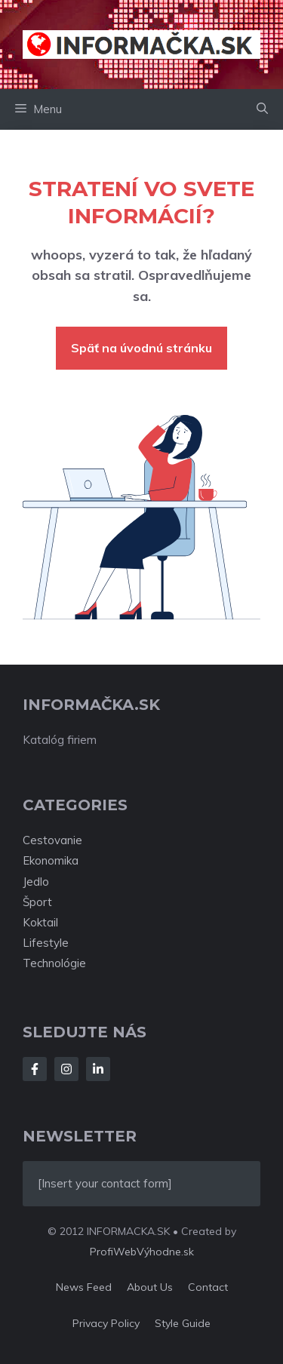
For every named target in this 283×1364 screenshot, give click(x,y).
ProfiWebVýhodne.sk (142, 1251)
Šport (37, 902)
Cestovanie (52, 840)
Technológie (54, 963)
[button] (262, 109)
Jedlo (36, 881)
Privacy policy (106, 1323)
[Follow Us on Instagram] (66, 1069)
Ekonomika (50, 860)
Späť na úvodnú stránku (141, 347)
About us (150, 1287)
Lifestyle (46, 942)
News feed (84, 1287)
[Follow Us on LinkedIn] (98, 1069)
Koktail (40, 922)
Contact (208, 1287)
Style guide (183, 1323)
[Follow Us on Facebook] (35, 1069)
